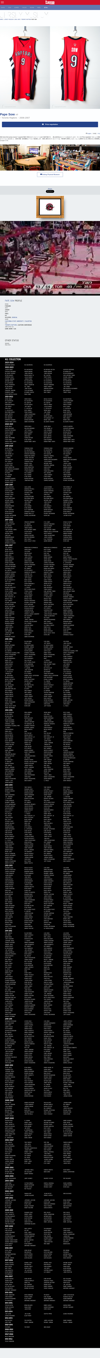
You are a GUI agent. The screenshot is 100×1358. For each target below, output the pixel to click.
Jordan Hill (8, 673)
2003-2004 (9, 1180)
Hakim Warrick (28, 1086)
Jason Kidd (66, 1144)
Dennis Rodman (9, 1262)
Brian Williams (28, 1305)
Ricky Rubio (66, 406)
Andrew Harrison (10, 576)
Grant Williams (28, 416)
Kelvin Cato (66, 1150)
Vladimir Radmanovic (49, 1023)
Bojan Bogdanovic (68, 373)
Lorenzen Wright (48, 1146)
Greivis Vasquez (48, 750)
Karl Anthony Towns (69, 375)
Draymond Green (9, 412)
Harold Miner (67, 1305)
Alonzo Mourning (10, 1232)
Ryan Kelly (8, 812)
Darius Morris (67, 922)
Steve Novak (27, 997)
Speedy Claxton (9, 1159)
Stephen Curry (9, 492)
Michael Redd (67, 1110)
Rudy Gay (46, 553)
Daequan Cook (67, 1112)
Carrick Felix (67, 821)
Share (50, 189)
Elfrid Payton (9, 589)
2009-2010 (9, 1065)
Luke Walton (47, 1034)
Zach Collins (66, 490)
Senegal (14, 317)
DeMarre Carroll (10, 574)
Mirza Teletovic (67, 662)
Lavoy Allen (47, 651)
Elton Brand (66, 808)
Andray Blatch (28, 863)
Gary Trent (8, 1268)
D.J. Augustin (67, 846)
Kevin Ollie (27, 1159)
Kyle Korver (28, 673)
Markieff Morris (48, 572)
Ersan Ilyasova (67, 522)
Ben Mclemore (67, 606)
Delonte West (47, 915)
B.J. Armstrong (9, 1137)
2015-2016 (8, 639)
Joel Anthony (9, 950)
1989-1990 (9, 1324)
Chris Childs (47, 1309)
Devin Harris (27, 888)
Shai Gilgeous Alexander (70, 388)
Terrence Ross (9, 377)
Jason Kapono (28, 980)
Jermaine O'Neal (9, 940)
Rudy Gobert (28, 410)
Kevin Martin (28, 832)
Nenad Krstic (8, 1055)
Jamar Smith (67, 1163)
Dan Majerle (47, 1102)
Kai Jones (27, 386)
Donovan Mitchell (10, 489)
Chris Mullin (8, 1090)
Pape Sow (7, 114)
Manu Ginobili (67, 1153)
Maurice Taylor (48, 1178)
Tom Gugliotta (67, 1218)
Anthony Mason (9, 1222)
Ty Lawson (27, 668)
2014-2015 (8, 710)
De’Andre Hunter (29, 392)
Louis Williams (48, 746)
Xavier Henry (47, 795)
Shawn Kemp (27, 1193)
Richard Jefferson (10, 602)
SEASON (32, 7)
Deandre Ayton (67, 500)
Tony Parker (28, 787)
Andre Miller (8, 900)
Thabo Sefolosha (48, 471)
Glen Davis (8, 919)
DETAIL (46, 7)
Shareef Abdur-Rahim (11, 1240)
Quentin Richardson (10, 1030)
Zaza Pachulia (67, 671)
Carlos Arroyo (48, 1207)
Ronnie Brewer (28, 1057)
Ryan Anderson (67, 595)
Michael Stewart (29, 1206)
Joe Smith (47, 1061)
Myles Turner (9, 434)
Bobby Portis (47, 574)
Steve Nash (8, 1135)
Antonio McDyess (29, 1036)
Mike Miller (47, 1003)
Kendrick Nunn (9, 392)
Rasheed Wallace (29, 886)
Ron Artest (8, 1102)
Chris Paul (8, 408)
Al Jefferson (67, 562)
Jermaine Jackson (10, 1200)
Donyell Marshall (49, 1152)
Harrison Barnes (10, 365)
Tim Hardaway (28, 851)
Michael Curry (48, 1187)
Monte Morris (48, 386)
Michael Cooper (9, 1112)
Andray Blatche (9, 863)
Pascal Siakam (9, 432)
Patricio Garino (67, 598)
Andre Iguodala (67, 714)
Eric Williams (28, 1171)
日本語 (94, 133)
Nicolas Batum (67, 432)
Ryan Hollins (47, 1096)
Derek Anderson (9, 1170)
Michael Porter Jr (10, 480)
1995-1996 (8, 1292)
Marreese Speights (10, 572)
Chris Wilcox (66, 956)
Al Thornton (8, 1045)
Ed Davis (26, 688)
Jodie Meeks (28, 990)
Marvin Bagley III (29, 375)
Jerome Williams (29, 1195)
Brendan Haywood (49, 1036)
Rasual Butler (48, 716)
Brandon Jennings (68, 597)
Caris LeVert (47, 467)
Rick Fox (26, 1047)
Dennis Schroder (10, 617)
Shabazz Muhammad (49, 619)
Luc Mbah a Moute (49, 625)
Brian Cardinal (9, 1036)
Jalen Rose (8, 1183)
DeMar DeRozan (28, 419)
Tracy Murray (48, 1206)
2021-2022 (9, 396)
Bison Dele (47, 1250)
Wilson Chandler (9, 612)
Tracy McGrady (28, 1081)
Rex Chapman (28, 1284)
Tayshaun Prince (29, 836)
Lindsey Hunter (67, 1135)
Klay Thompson (67, 508)
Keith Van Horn (48, 1252)
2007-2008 (9, 1118)
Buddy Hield (66, 410)
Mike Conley (47, 392)
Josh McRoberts (29, 944)
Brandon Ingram (9, 506)
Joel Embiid (66, 386)
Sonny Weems (47, 1082)
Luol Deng (27, 551)
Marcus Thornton (68, 733)
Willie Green (8, 1148)
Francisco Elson (48, 1157)
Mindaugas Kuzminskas (31, 547)
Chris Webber (47, 1266)
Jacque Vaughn (48, 1159)
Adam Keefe (66, 1282)
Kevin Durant (67, 489)
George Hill (47, 670)
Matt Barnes (47, 748)
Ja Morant (8, 476)
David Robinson (28, 1295)
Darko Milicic (67, 971)
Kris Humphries (28, 658)
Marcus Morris (48, 623)
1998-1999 (9, 1248)
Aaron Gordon (28, 371)
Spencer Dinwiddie (49, 384)
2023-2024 (9, 362)
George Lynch (28, 1262)
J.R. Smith (7, 793)
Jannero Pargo (67, 1086)
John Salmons (67, 804)
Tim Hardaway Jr (48, 418)
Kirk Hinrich (66, 763)
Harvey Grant (67, 1264)
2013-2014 (8, 785)
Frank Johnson (28, 1322)
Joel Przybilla (9, 1096)
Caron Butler (67, 877)
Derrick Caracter (49, 1032)
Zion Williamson (67, 478)
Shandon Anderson (10, 1254)
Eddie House (47, 1028)
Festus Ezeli (8, 666)
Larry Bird (8, 1322)
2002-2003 (9, 1191)
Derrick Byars (48, 1124)
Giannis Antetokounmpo (50, 459)
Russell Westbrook (68, 480)
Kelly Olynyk (28, 581)
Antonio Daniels (48, 1104)
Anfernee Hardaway (30, 1245)
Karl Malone (47, 1236)
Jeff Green (8, 406)
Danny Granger (9, 750)
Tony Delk (66, 1207)
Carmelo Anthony (68, 401)
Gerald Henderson (10, 869)
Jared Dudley (48, 896)
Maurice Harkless (10, 587)
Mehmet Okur (28, 1092)
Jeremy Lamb (67, 463)
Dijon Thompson (9, 1173)
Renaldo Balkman (68, 1126)
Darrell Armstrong (68, 1171)
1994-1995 (8, 1303)
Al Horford (66, 580)
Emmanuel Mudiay (29, 511)
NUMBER (16, 7)
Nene (45, 658)
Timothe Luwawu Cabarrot (31, 614)
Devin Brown (27, 1126)
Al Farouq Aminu (29, 645)
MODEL (39, 7)
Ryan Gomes (47, 1049)
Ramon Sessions (67, 718)
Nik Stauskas (9, 773)
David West (66, 666)
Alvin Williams (48, 1220)
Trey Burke (8, 461)
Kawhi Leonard (67, 469)
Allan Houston (67, 990)
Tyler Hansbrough (10, 804)
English (89, 133)
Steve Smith (27, 937)
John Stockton (48, 1242)
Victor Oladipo (9, 375)
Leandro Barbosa (10, 980)
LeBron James (28, 465)
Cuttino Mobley (28, 1183)
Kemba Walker (67, 535)
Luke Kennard (67, 402)
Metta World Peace (29, 589)
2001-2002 (9, 1198)
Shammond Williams (29, 1224)
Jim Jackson (28, 1270)
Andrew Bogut (67, 696)
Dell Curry (47, 821)
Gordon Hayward (48, 388)
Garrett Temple (48, 756)
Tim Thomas (27, 1155)
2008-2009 (9, 1100)
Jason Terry (47, 741)
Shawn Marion (28, 741)
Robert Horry (28, 1214)
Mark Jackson (48, 1222)
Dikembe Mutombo (49, 1122)
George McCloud (29, 1288)
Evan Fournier (48, 439)
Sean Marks (66, 1146)
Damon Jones (67, 1155)
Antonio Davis (47, 1216)
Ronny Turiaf (8, 903)
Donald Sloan (8, 759)
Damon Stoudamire (10, 1155)
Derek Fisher (8, 963)
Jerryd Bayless (9, 756)
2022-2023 (9, 367)
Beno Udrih (8, 1047)
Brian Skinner (28, 1069)
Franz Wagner (28, 412)
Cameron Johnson (10, 390)
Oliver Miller (67, 1228)
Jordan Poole (28, 379)
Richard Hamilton (49, 1126)
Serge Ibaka (8, 399)
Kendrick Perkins (29, 653)
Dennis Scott (28, 978)
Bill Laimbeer (47, 1108)
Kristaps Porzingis (68, 369)
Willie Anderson (9, 1336)
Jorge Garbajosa (10, 1134)
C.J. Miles (65, 706)
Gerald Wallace (28, 808)
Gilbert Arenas (9, 1116)
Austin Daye (66, 746)
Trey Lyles (8, 581)
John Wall (47, 504)
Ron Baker (66, 593)
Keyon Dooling (9, 948)
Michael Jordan (67, 1256)
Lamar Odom (66, 869)
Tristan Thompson (49, 692)
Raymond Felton (28, 685)
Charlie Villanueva (29, 892)
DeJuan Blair (47, 956)
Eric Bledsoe (8, 418)
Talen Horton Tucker (11, 394)
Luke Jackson (9, 1144)
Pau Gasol (27, 617)
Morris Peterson (29, 1102)
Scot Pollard (67, 1148)
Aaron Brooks (67, 633)
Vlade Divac (27, 1220)
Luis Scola (47, 735)
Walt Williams (67, 1278)
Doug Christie (67, 1258)
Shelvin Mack (28, 553)
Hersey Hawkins (28, 1240)
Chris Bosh (27, 704)
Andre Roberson (68, 612)
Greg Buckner (9, 1187)
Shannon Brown (9, 827)
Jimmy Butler (48, 612)
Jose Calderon (9, 487)
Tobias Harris (67, 437)
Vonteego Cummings (49, 1204)
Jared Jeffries (67, 1021)
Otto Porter (47, 608)
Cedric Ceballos (48, 1288)
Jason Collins (9, 787)
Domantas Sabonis (10, 419)
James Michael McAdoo (50, 614)
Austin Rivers (28, 531)
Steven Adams (9, 539)
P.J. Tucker (8, 840)
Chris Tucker (47, 1079)
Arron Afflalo (48, 583)
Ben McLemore (9, 681)
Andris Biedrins (28, 1051)
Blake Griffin (67, 412)
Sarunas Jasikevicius (30, 1148)
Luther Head (27, 1021)
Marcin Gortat (67, 623)
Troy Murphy (47, 999)
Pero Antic (27, 800)
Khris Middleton (9, 467)
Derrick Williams (68, 679)
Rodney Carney (28, 1152)
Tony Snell (8, 752)
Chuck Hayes (67, 957)
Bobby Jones (28, 1161)
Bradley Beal (67, 379)
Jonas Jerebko (28, 967)
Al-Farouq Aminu (48, 928)
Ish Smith (7, 473)
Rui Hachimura (28, 365)
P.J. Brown (27, 1120)
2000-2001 (9, 1210)
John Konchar (28, 373)
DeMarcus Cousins (10, 543)
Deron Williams (9, 595)
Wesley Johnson (9, 767)
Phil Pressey (66, 744)
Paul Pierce (8, 815)
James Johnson (67, 617)
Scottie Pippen (28, 1254)
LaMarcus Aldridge (68, 625)
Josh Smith (47, 725)
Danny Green (47, 761)
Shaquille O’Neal (48, 1280)
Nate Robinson (48, 851)
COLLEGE (24, 7)
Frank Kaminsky (68, 656)
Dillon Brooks (9, 386)
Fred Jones (47, 1132)
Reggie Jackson (67, 700)
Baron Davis (47, 935)
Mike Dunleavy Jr (68, 589)
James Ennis (66, 739)
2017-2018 (9, 519)
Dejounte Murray (10, 373)
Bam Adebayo (47, 390)
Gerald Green (9, 692)
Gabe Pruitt (27, 1135)
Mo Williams (8, 649)
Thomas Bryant (28, 437)
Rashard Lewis (9, 789)
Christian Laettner (49, 1282)
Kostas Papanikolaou (69, 758)
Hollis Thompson (67, 741)
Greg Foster (8, 1266)
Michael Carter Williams (70, 559)
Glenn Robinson (48, 1298)
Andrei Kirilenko (48, 881)
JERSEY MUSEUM (8, 19)
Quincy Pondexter (29, 752)
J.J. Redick (27, 587)
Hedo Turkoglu (9, 911)
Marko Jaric (28, 1122)
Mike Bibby (66, 988)
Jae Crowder (8, 547)
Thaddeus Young (29, 612)
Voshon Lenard (9, 1195)
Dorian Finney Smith (10, 421)
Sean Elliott (27, 1268)
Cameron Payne (28, 610)
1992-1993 (8, 1318)
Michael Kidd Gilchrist (30, 621)
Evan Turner (28, 633)
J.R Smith (7, 727)
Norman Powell (48, 602)
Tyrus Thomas (9, 1005)
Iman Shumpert (48, 587)
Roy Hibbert (27, 568)
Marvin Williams (28, 469)
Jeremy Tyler (67, 974)
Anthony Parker (29, 1112)
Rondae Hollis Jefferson (51, 531)
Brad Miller (66, 946)
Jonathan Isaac (28, 480)
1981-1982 (8, 1339)
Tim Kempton (27, 1320)
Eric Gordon (8, 631)
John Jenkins (9, 917)
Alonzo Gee (27, 890)
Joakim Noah (8, 456)
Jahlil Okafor (28, 557)
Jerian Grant (47, 694)
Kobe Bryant (28, 677)
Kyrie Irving (8, 439)
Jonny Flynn (66, 1094)
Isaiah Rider (66, 1266)
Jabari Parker (9, 627)
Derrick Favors (9, 621)
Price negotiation (51, 124)
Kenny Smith (27, 973)
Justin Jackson (29, 457)
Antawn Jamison (67, 961)
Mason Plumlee (67, 675)
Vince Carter (67, 504)
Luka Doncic (8, 452)
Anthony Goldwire (68, 1307)
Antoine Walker (67, 1262)
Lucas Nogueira (9, 712)
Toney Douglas (67, 907)
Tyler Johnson (9, 522)
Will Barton (27, 402)
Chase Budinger (28, 1009)
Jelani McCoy (47, 1193)
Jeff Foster (47, 1161)
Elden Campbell (67, 1183)
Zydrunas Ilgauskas (11, 1057)
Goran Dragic (8, 561)
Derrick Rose (9, 465)
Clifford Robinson (68, 1238)
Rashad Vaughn (9, 685)
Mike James (47, 937)
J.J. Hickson (66, 796)
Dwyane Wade (28, 597)
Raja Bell (66, 1045)
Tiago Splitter (28, 576)
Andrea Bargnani (48, 718)
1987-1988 (9, 1334)
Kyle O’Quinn (47, 551)
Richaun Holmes (28, 608)
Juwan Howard (67, 875)
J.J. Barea (66, 456)
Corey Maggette (9, 952)
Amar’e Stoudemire (68, 653)
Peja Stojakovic (10, 1049)
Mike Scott (8, 819)
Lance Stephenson (10, 564)
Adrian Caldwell (9, 1264)
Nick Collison (28, 961)
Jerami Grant (9, 369)
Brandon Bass (9, 894)
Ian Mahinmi (27, 671)
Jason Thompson (9, 888)
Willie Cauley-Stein (29, 541)
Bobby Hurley (48, 1305)
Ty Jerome (47, 414)
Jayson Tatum (67, 515)
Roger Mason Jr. (48, 1067)
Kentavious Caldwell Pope (70, 651)
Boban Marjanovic (29, 456)
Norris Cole (27, 742)
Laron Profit (8, 1218)
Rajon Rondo (67, 549)
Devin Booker (47, 511)
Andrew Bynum (67, 995)
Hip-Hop (26, 1230)
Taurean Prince (67, 537)
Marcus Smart (48, 404)
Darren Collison (29, 535)
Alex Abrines (28, 559)
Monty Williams (67, 1204)
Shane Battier (9, 892)
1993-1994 (8, 1311)
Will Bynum (66, 915)
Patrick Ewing (28, 1216)
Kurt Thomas (28, 1034)
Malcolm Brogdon (29, 428)
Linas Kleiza (27, 1146)
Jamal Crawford (48, 769)
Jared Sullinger (68, 720)
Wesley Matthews (49, 604)
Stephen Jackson (68, 853)
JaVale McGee (9, 817)
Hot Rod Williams (9, 1286)
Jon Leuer (47, 666)
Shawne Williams (67, 729)
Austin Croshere (10, 1146)
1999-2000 (9, 1226)
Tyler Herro (66, 471)
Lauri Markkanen (10, 498)
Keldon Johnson (68, 377)
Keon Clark (47, 1202)
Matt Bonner (47, 842)
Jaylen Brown (48, 487)
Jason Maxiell (9, 875)
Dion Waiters (66, 670)
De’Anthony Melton (49, 369)
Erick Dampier (48, 1040)
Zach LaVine (27, 487)
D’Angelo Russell (10, 541)
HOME (1, 19)
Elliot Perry (27, 1298)
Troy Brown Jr (48, 428)
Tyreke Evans (28, 591)
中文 (99, 133)
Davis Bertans (9, 459)
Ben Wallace (8, 1110)
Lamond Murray (48, 1185)
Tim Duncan (66, 902)
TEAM (9, 7)
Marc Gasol (66, 527)
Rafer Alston (47, 1135)
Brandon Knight (28, 871)
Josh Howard (8, 1106)
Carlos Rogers (67, 1280)
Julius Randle (28, 377)
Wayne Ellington (67, 426)
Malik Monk (27, 394)
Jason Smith (8, 846)
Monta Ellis (27, 627)
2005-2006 (9, 1167)
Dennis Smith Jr (28, 513)
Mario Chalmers (67, 688)
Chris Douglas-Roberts (70, 1047)
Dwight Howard (48, 557)
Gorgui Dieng (67, 572)
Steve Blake (47, 952)
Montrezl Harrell (49, 456)
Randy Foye (8, 615)
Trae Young (66, 506)
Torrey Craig (67, 392)
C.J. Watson (8, 1038)
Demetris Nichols (10, 1126)
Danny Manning (48, 1286)
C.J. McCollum (47, 379)
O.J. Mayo (65, 668)
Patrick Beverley (49, 685)
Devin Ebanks (8, 978)
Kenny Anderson (9, 1295)
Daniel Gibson (28, 1137)
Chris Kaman (66, 886)
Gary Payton (66, 1240)
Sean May (66, 1106)
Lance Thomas (48, 580)
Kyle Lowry (47, 522)
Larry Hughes (9, 1128)
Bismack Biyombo (10, 645)
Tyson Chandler (28, 471)
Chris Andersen (9, 771)
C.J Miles (46, 780)
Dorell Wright (67, 1009)
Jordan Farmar (28, 857)
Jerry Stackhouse (29, 957)
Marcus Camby (48, 982)
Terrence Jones (9, 724)
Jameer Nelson (9, 633)
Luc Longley (47, 1272)
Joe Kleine (8, 1313)
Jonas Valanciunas (29, 414)
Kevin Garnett (28, 1124)
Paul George (27, 473)
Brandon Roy (47, 1025)
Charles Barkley (29, 1280)
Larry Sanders (67, 716)
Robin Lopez (8, 555)
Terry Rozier (47, 377)
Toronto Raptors (26, 19)
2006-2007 (17, 19)
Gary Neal (47, 765)
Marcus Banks (48, 1155)
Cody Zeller (66, 810)
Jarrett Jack (9, 780)
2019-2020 (9, 446)
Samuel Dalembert (10, 855)
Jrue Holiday (28, 698)
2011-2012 (8, 930)
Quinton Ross (8, 1120)
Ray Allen (27, 1242)
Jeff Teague (28, 430)
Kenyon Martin (28, 896)
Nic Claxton (47, 375)
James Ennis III (9, 557)
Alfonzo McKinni (29, 496)
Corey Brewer (9, 739)
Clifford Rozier (48, 1270)
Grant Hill (47, 967)
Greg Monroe (67, 619)
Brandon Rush (67, 660)
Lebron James (67, 800)
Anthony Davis (9, 381)
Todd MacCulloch (10, 1224)
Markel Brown (67, 748)
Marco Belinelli (48, 823)
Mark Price (8, 1309)
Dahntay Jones (48, 595)
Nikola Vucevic (48, 399)
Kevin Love (47, 515)
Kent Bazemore (67, 531)
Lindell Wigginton (10, 384)
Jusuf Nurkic (9, 531)
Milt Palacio (8, 1188)
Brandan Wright (67, 888)
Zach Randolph (28, 649)
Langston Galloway (68, 752)
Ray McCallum (48, 668)
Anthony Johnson (10, 1104)
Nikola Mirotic (48, 576)
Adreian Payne (28, 739)
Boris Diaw (47, 817)
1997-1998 (9, 1260)
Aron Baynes (28, 842)
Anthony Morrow (68, 754)
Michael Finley (48, 1077)
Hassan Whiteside (68, 683)
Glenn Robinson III (29, 583)
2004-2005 (9, 1176)
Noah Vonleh (47, 767)
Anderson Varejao (10, 688)
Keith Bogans (47, 1027)
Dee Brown (66, 1250)
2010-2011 (8, 1019)
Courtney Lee (28, 574)
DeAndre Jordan (48, 566)
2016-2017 (9, 545)
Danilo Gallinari (9, 428)
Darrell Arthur (67, 1062)
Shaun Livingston (48, 490)
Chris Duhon (66, 1114)
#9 (17, 114)
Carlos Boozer (48, 727)
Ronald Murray (48, 1071)
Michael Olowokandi (69, 1234)
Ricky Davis (47, 1128)
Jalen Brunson (67, 414)
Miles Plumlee (9, 834)
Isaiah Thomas (28, 902)
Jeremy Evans (28, 884)
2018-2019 (9, 484)
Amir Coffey (8, 402)
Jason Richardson (29, 900)
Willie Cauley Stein (10, 706)
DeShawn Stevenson (10, 1021)
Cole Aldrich (66, 654)
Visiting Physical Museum (51, 174)
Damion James (9, 1009)
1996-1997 (9, 1276)
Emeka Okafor (48, 950)
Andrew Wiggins (67, 467)
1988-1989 (9, 1329)
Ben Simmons (47, 496)
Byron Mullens (48, 902)
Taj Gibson (27, 524)
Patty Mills (66, 555)
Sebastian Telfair (10, 1130)
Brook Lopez (47, 419)
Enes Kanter (47, 698)
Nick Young (27, 861)
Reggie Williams (28, 1073)
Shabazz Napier (9, 763)
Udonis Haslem (48, 581)
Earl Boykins (28, 1059)
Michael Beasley (29, 791)
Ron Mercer (27, 1252)
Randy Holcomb (28, 1207)
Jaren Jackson (48, 1320)
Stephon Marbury (10, 1216)
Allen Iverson (28, 1218)
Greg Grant (47, 1327)
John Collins (8, 388)
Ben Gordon (66, 938)
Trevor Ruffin (9, 1305)
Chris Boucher (67, 384)
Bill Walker (27, 956)
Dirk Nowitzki (67, 883)
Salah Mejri (66, 524)
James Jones (47, 775)
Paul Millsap (8, 585)
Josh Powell (47, 1153)
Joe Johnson (28, 566)
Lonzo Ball (8, 436)
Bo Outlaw (8, 1193)
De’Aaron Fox (67, 371)
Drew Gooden (28, 712)
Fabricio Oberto (67, 1142)
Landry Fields (48, 991)
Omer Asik (27, 823)
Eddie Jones (27, 1232)
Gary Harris (47, 621)
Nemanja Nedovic (10, 791)
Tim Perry (7, 1327)
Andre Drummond (29, 421)
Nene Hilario (27, 580)
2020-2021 (9, 424)
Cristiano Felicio (9, 568)
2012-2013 (8, 865)
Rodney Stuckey (68, 894)
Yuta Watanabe (28, 390)
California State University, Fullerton (18, 321)
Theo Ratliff (66, 1214)
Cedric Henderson (49, 1214)
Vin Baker (66, 1242)
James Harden (48, 474)
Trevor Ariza (67, 920)
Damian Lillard (9, 443)
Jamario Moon (67, 1102)
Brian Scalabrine (10, 1044)
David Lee (65, 631)
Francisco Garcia (68, 1036)
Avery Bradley (48, 533)
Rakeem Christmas (29, 600)
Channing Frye (28, 1023)
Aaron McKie (8, 1202)
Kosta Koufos (48, 883)
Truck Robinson (9, 1341)
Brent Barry (66, 1079)
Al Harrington (28, 1130)
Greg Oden (66, 1028)
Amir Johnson (67, 547)
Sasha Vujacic (48, 687)
